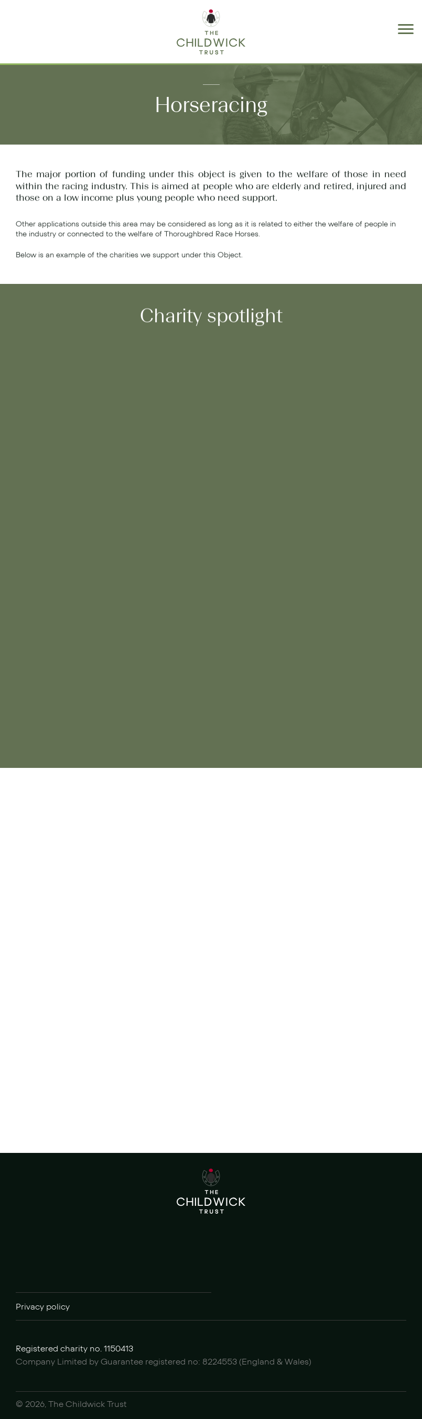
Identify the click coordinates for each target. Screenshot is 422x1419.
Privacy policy (43, 1307)
